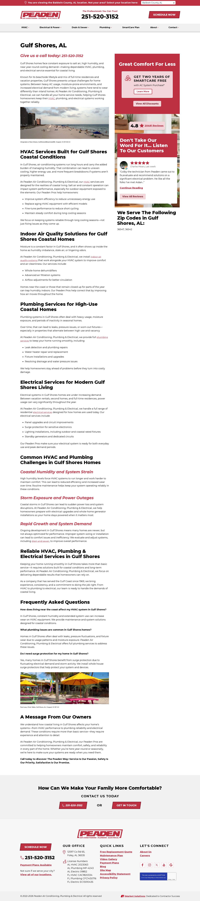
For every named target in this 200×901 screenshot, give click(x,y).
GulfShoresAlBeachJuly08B (46, 142)
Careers (145, 855)
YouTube (163, 864)
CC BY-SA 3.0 (66, 142)
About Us (146, 851)
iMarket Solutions (135, 896)
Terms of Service (159, 877)
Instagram (149, 864)
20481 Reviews (154, 126)
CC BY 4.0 (56, 707)
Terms (173, 879)
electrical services (43, 412)
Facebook (142, 864)
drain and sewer (41, 541)
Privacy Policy (151, 877)
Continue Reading (131, 188)
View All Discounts (147, 103)
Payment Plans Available (36, 864)
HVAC (51, 98)
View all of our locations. (36, 874)
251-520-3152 (100, 16)
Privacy (169, 879)
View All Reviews (132, 196)
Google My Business (171, 864)
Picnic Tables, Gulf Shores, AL (37, 707)
